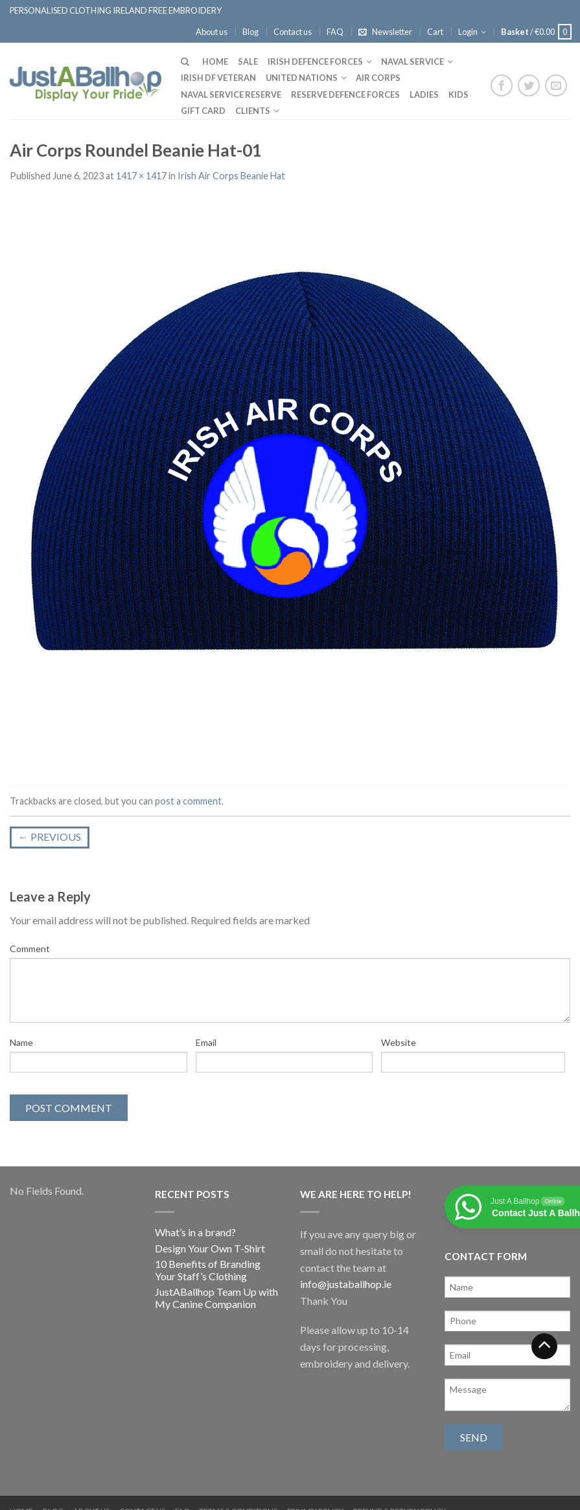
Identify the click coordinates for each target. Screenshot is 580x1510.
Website (398, 1042)
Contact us (292, 32)
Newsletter (392, 32)
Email (206, 1042)
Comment (30, 948)
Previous (49, 836)
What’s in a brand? (195, 1232)
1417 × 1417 (141, 175)
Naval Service (412, 61)
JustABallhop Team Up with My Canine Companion (216, 1297)
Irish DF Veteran (218, 77)
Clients (252, 110)
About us (211, 32)
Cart (435, 32)
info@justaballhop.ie (345, 1284)
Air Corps (378, 77)
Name (21, 1042)
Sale (248, 61)
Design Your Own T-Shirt (210, 1248)
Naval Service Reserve (231, 94)
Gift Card (203, 110)
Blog (250, 32)
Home (215, 61)
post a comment (188, 800)
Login (468, 32)
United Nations (302, 77)
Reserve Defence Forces (345, 94)
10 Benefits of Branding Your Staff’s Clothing (208, 1270)
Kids (458, 94)
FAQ (335, 32)
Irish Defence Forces (315, 61)
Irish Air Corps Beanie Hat (231, 175)
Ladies (424, 94)
